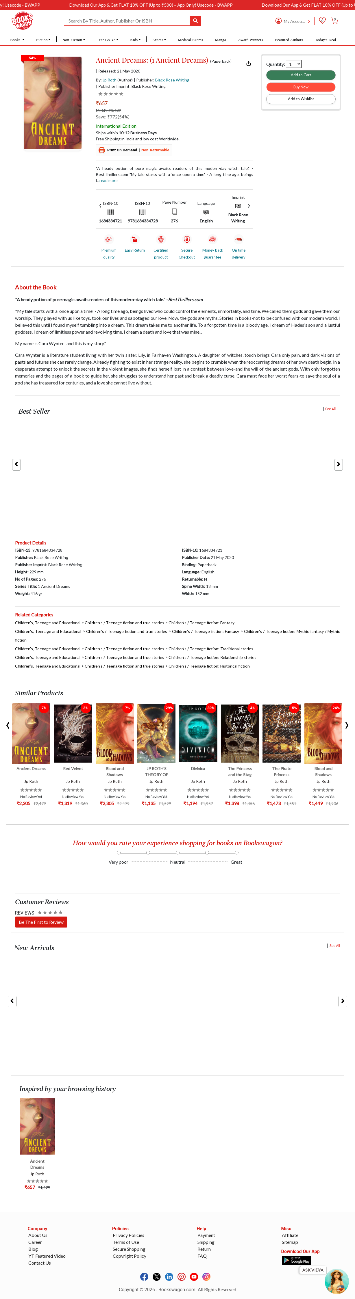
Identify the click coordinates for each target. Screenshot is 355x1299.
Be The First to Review (41, 922)
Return (204, 1249)
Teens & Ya (106, 40)
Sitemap (290, 1242)
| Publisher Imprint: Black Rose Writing (131, 86)
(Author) (125, 79)
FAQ (202, 1256)
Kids (134, 40)
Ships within (126, 132)
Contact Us (39, 1262)
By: (106, 79)
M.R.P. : (108, 110)
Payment (206, 1235)
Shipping (206, 1242)
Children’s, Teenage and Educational (47, 622)
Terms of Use (126, 1242)
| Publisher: (161, 79)
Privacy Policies (128, 1235)
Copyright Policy (129, 1256)
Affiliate (290, 1235)
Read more (108, 180)
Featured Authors (289, 40)
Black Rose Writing (172, 79)
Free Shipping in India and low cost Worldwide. (138, 138)
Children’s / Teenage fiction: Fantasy (201, 622)
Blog (33, 1249)
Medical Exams (190, 40)
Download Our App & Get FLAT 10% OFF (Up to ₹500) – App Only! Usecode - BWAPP (162, 5)
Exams (157, 40)
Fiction (42, 40)
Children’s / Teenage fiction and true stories (124, 622)
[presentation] (100, 204)
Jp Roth (110, 79)
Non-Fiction (72, 40)
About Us (37, 1235)
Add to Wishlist (301, 98)
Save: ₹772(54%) (113, 116)
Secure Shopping (129, 1249)
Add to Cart (301, 75)
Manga (220, 40)
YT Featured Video (47, 1256)
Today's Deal (325, 40)
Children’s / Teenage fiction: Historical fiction (209, 666)
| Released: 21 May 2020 (118, 71)
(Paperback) (221, 61)
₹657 (102, 103)
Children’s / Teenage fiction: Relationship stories (212, 657)
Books (15, 40)
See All (330, 409)
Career (35, 1242)
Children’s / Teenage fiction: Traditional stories (211, 648)
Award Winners (250, 40)
